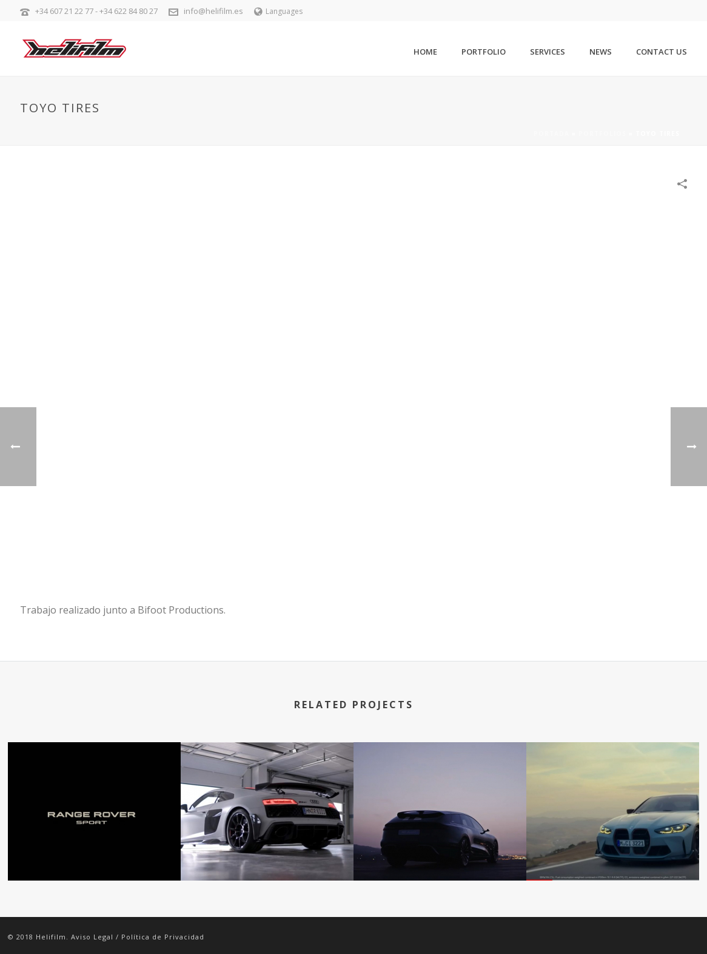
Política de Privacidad (162, 936)
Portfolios (602, 133)
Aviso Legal (92, 936)
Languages (278, 11)
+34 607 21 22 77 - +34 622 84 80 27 (96, 10)
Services (547, 51)
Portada (551, 133)
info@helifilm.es (213, 10)
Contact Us (661, 51)
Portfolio (483, 51)
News (600, 51)
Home (425, 51)
